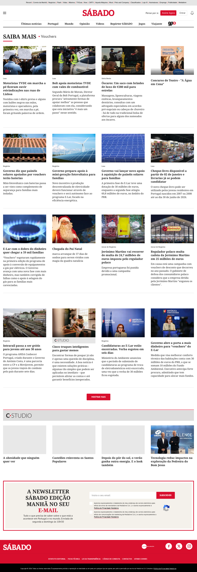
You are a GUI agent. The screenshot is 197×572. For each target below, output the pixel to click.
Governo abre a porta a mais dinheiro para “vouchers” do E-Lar (171, 346)
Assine (168, 12)
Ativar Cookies (140, 559)
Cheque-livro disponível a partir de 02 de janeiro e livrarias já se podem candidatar (169, 176)
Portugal (53, 23)
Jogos (142, 23)
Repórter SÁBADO (121, 23)
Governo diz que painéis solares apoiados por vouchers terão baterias (24, 174)
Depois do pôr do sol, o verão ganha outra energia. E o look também (122, 461)
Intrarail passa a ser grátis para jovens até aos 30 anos (22, 347)
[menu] (4, 13)
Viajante (156, 23)
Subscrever (165, 495)
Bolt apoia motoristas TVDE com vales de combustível (71, 84)
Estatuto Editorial (57, 559)
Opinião (85, 23)
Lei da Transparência (91, 559)
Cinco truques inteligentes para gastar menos (70, 348)
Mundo (69, 23)
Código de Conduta (111, 559)
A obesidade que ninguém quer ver (21, 459)
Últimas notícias (31, 23)
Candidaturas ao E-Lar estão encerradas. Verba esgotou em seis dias (123, 349)
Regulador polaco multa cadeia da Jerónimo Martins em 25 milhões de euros (170, 255)
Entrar (182, 12)
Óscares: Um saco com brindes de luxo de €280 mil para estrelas (123, 86)
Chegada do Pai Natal (67, 249)
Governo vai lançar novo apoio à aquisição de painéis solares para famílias (123, 174)
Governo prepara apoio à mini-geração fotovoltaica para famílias (73, 174)
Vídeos (100, 23)
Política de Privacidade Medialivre (106, 508)
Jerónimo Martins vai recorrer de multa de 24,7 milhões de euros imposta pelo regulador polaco (123, 257)
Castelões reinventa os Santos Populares (73, 459)
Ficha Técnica (74, 559)
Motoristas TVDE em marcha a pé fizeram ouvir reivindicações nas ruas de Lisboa (24, 88)
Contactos (127, 559)
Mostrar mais (98, 397)
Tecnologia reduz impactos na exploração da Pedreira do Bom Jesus (172, 461)
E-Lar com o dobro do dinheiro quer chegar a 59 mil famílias (24, 250)
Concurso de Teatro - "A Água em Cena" (171, 82)
